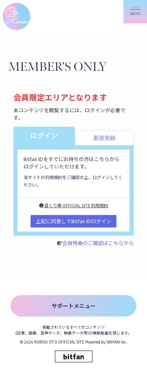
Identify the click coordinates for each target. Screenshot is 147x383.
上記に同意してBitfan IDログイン (73, 221)
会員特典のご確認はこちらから (98, 243)
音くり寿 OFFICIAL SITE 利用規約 (73, 205)
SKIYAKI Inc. (116, 342)
